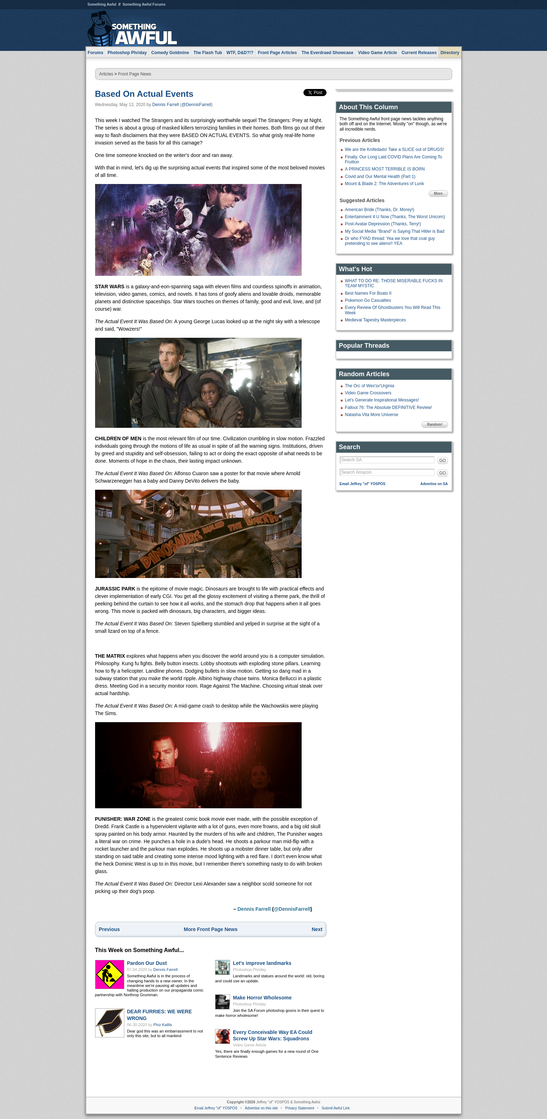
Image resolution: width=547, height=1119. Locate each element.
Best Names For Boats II (368, 293)
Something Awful (102, 4)
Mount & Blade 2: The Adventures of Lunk (384, 183)
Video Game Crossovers (368, 392)
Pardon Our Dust (147, 963)
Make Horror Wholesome (262, 997)
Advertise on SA (434, 484)
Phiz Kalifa (162, 1025)
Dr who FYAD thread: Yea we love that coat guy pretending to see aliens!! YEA (390, 241)
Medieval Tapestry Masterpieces (375, 319)
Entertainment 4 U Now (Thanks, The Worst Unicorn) (395, 216)
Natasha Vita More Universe (371, 414)
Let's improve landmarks (262, 963)
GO (442, 460)
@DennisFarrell (197, 104)
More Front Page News (211, 929)
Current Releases (419, 52)
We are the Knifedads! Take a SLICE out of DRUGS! (394, 149)
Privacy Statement (299, 1108)
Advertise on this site (261, 1108)
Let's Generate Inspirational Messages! (382, 400)
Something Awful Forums (144, 4)
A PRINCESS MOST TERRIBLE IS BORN (385, 169)
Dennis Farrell (165, 104)
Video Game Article (249, 1045)
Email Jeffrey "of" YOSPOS (363, 484)
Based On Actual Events (144, 94)
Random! (434, 424)
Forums (95, 52)
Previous (109, 929)
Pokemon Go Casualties (368, 300)
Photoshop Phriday (249, 969)
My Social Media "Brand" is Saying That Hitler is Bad (394, 231)
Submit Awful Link (336, 1108)
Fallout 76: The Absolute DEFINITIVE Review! (388, 407)
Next (317, 929)
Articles (106, 74)
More (438, 193)
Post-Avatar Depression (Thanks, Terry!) (383, 223)
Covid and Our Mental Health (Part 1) (380, 176)
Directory (450, 52)
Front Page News (134, 74)
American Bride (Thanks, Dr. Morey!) (380, 209)
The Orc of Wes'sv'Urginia (369, 385)
